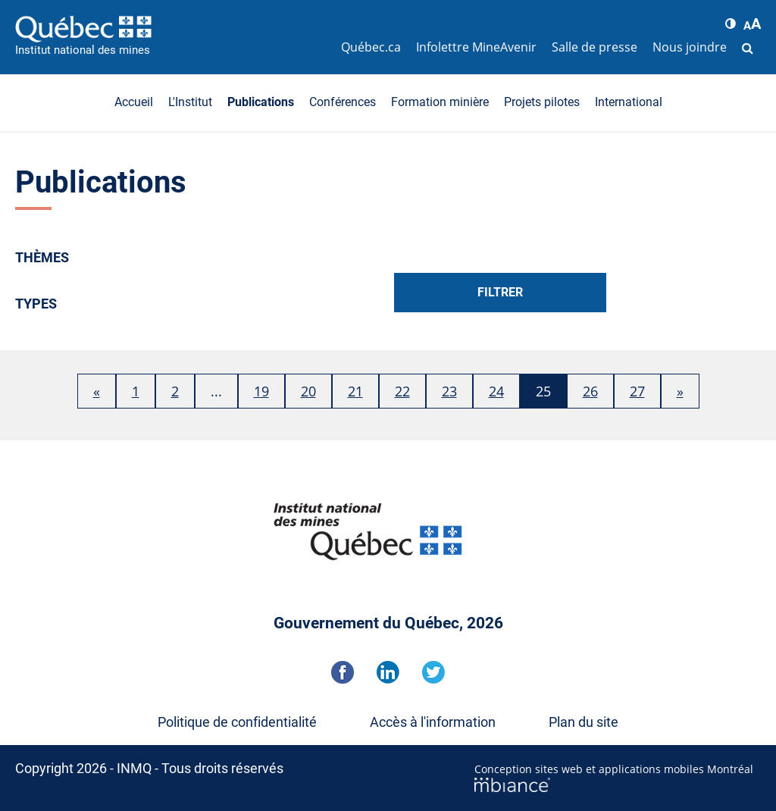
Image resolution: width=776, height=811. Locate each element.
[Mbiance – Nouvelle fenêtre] (617, 785)
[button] (730, 23)
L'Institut (190, 102)
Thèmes (42, 257)
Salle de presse (594, 47)
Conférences (342, 102)
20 (308, 391)
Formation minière (440, 102)
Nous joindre (689, 47)
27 (637, 391)
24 (496, 391)
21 (355, 391)
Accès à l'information (433, 722)
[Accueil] (174, 28)
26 (590, 391)
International (628, 102)
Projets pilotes (542, 102)
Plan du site (583, 722)
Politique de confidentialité (237, 722)
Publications (260, 102)
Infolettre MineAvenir (476, 47)
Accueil (133, 102)
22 (402, 391)
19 (261, 391)
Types (36, 304)
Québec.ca (371, 47)
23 (449, 391)
